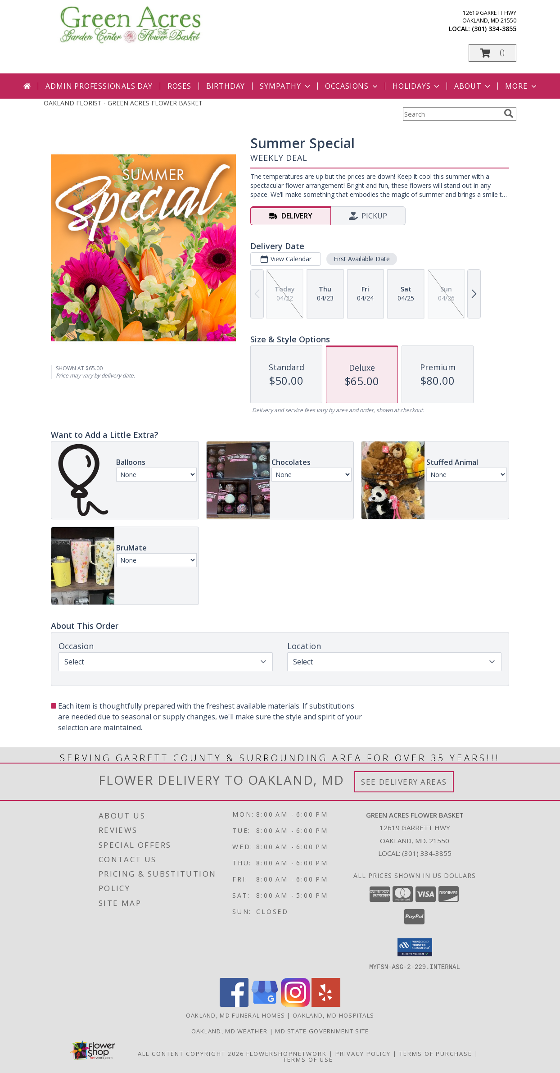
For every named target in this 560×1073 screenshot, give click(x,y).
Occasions (352, 86)
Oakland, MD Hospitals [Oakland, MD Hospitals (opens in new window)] (333, 1015)
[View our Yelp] (326, 1004)
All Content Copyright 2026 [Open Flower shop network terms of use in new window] (191, 1053)
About (473, 86)
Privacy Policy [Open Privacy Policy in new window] (363, 1053)
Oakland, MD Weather (229, 1031)
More (521, 86)
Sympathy (286, 86)
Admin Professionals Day (98, 86)
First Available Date (362, 259)
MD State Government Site (322, 1031)
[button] (492, 53)
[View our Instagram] (295, 1004)
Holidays (417, 86)
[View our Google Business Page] (264, 1004)
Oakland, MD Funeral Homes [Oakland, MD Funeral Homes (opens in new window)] (235, 1015)
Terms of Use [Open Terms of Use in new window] (308, 1059)
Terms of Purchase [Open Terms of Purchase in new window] (435, 1053)
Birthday (225, 86)
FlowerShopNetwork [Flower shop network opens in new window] (286, 1053)
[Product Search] (451, 114)
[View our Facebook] (234, 1004)
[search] (508, 113)
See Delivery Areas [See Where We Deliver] (404, 782)
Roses (179, 86)
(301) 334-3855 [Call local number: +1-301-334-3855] (494, 28)
